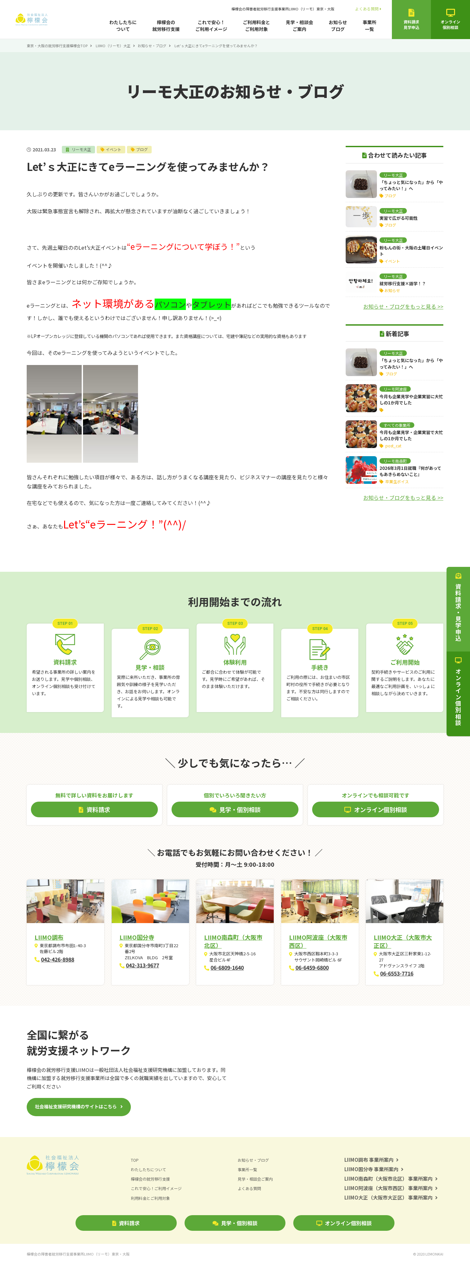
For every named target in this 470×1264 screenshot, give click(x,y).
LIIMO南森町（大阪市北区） (233, 941)
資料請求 (126, 1223)
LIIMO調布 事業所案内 (371, 1159)
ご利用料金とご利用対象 (256, 25)
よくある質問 (368, 8)
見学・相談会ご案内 (299, 25)
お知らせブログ (338, 25)
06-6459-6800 (312, 967)
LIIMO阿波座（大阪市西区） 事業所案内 (391, 1188)
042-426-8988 (57, 959)
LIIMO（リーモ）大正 (113, 45)
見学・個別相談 (235, 1223)
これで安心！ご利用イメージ (211, 25)
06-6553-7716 (396, 973)
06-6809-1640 (227, 967)
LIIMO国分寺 (136, 937)
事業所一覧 (369, 25)
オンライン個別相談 (344, 1223)
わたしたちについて (123, 25)
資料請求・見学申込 (458, 607)
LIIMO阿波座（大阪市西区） (318, 941)
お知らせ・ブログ (152, 45)
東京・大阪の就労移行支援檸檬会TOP (57, 45)
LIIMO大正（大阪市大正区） (403, 941)
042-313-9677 (142, 965)
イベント (116, 149)
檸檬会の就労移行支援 (166, 25)
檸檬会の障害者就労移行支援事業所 (282, 8)
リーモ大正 (82, 149)
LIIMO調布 (49, 937)
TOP (135, 1160)
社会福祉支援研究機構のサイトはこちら (76, 1106)
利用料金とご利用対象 (152, 1198)
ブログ (145, 149)
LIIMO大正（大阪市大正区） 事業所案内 (391, 1197)
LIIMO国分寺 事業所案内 (374, 1169)
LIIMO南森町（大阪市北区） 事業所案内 (391, 1178)
